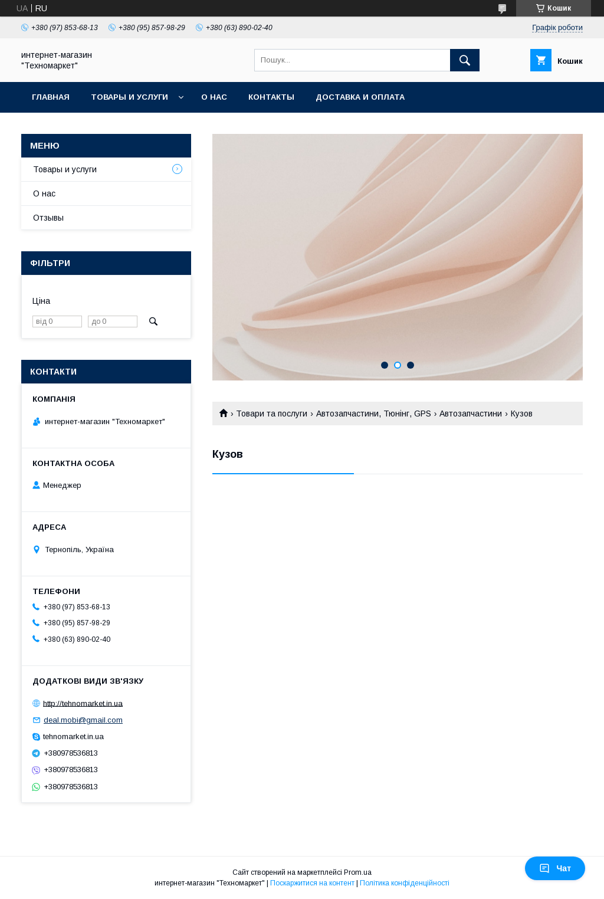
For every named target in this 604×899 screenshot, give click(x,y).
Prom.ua (358, 872)
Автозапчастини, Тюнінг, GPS (373, 413)
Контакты (271, 97)
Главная (51, 97)
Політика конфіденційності (404, 883)
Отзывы (48, 217)
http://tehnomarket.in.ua (83, 702)
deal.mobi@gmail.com (83, 720)
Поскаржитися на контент (312, 883)
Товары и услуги (129, 97)
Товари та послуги (271, 413)
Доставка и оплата (360, 97)
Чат (555, 868)
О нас (214, 97)
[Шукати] (465, 60)
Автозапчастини (470, 413)
